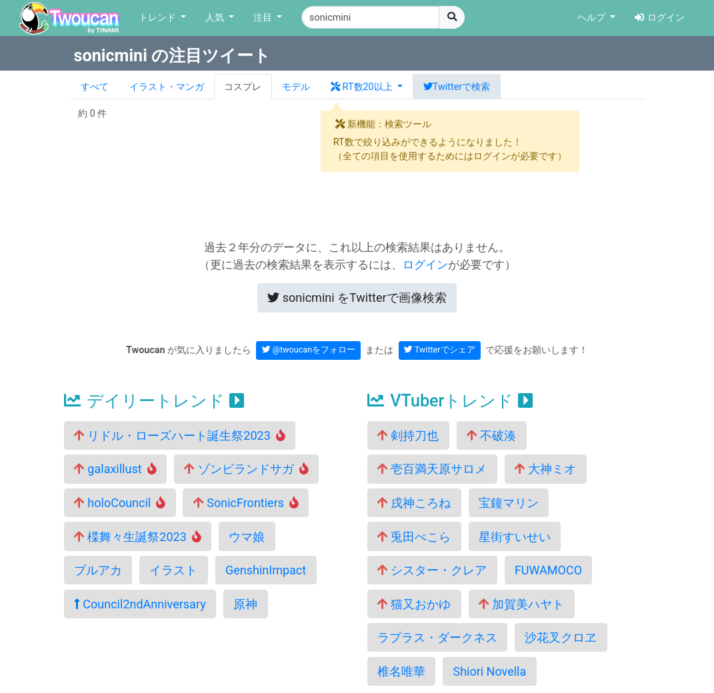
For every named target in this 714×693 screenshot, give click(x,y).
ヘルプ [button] (592, 17)
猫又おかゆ (414, 604)
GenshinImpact (265, 570)
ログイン (660, 17)
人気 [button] (216, 17)
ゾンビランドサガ (246, 469)
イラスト (173, 570)
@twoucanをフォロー (309, 349)
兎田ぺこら (414, 537)
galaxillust (115, 469)
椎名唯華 (401, 671)
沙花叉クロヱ (561, 637)
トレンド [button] (159, 17)
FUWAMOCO (548, 570)
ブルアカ (98, 570)
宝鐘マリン (509, 503)
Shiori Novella (489, 671)
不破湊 (491, 435)
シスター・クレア (432, 570)
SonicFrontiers (246, 503)
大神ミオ (545, 469)
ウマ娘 (247, 537)
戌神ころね (414, 503)
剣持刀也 (408, 435)
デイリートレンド (154, 400)
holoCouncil (119, 503)
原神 (245, 604)
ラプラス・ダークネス (437, 637)
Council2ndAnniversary (140, 604)
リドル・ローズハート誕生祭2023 (179, 435)
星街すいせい (515, 537)
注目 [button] (264, 17)
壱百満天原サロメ (432, 469)
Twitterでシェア (439, 349)
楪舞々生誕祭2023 (137, 537)
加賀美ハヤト (521, 604)
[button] (367, 86)
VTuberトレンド (450, 400)
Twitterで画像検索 (356, 298)
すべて (95, 87)
